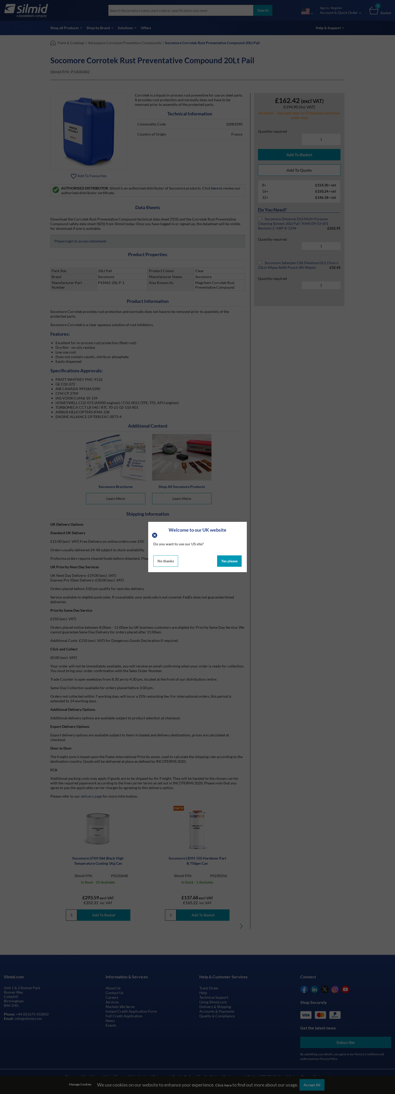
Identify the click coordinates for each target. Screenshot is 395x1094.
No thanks (165, 561)
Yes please (229, 561)
